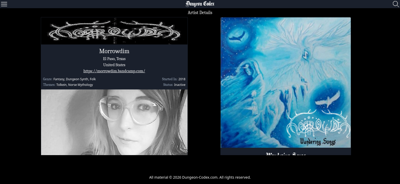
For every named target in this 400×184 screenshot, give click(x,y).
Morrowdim (114, 51)
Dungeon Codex (200, 4)
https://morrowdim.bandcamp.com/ (114, 71)
